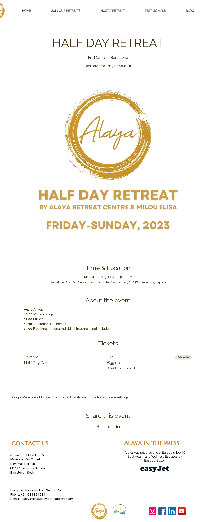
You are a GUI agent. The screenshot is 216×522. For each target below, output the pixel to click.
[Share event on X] (108, 426)
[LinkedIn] (172, 511)
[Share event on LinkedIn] (118, 426)
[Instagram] (152, 511)
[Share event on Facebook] (98, 426)
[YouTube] (182, 511)
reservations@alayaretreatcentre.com (47, 499)
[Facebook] (162, 511)
